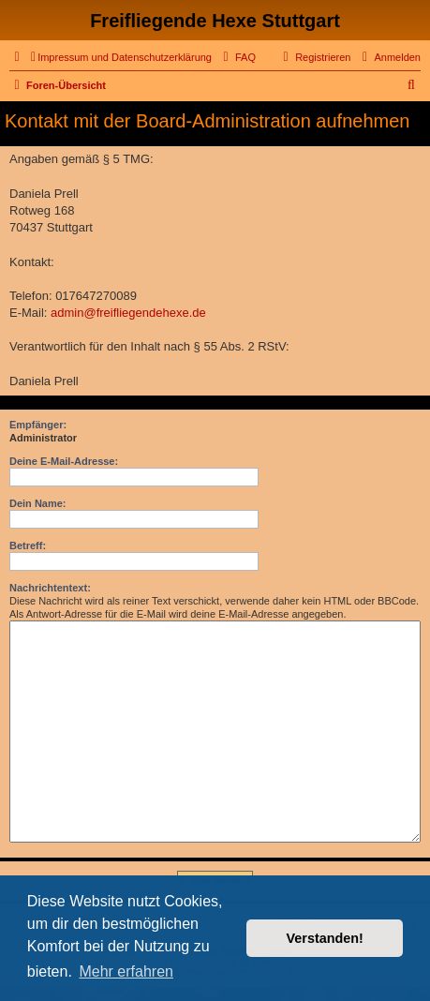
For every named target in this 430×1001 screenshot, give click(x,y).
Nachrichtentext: (50, 587)
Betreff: (27, 545)
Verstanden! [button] (325, 938)
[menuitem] (121, 57)
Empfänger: (38, 424)
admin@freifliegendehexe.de (128, 313)
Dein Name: (38, 503)
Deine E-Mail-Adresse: (63, 461)
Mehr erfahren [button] (126, 971)
